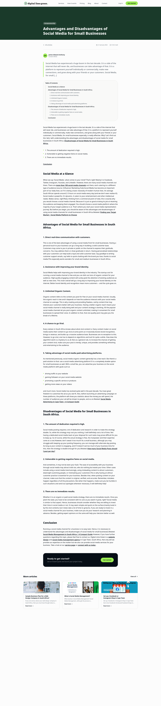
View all (134, 576)
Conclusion (52, 118)
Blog (89, 3)
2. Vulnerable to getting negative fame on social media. (66, 112)
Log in (120, 3)
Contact (104, 3)
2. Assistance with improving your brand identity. (64, 95)
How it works (71, 3)
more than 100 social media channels (71, 185)
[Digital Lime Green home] (36, 3)
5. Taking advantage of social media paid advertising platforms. (68, 104)
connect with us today (87, 545)
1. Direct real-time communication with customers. (65, 93)
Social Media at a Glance (56, 87)
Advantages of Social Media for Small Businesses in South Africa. (70, 90)
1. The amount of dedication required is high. (63, 109)
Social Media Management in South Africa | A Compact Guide (68, 534)
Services (61, 3)
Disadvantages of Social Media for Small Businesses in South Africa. (71, 107)
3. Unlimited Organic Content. (58, 98)
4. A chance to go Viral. (56, 101)
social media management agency (66, 540)
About (96, 3)
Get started (132, 3)
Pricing (82, 3)
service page (70, 545)
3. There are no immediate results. (60, 115)
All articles (47, 45)
